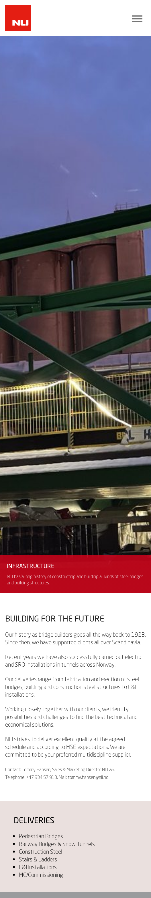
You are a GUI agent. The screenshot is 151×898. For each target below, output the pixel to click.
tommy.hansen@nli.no (88, 777)
